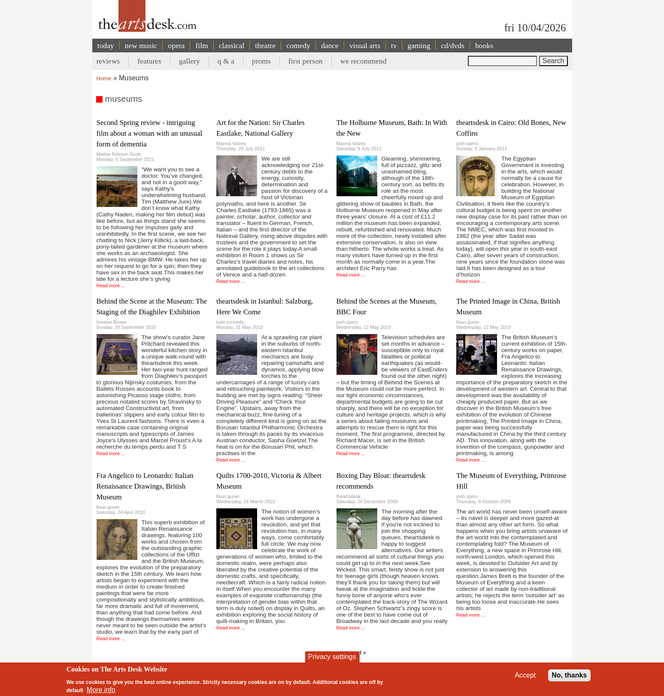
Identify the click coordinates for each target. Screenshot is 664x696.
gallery (189, 61)
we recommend (363, 61)
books (484, 45)
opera (176, 45)
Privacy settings (332, 656)
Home (104, 78)
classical (232, 45)
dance (330, 45)
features (149, 61)
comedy (298, 45)
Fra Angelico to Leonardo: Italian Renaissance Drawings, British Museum (145, 486)
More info (101, 689)
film (201, 45)
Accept (525, 675)
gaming (418, 45)
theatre (265, 45)
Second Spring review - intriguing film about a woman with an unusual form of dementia (150, 133)
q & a (226, 61)
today (105, 45)
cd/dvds (452, 45)
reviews (108, 61)
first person (305, 61)
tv (394, 45)
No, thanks (569, 675)
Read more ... (111, 285)
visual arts (364, 45)
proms (261, 61)
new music (141, 45)
